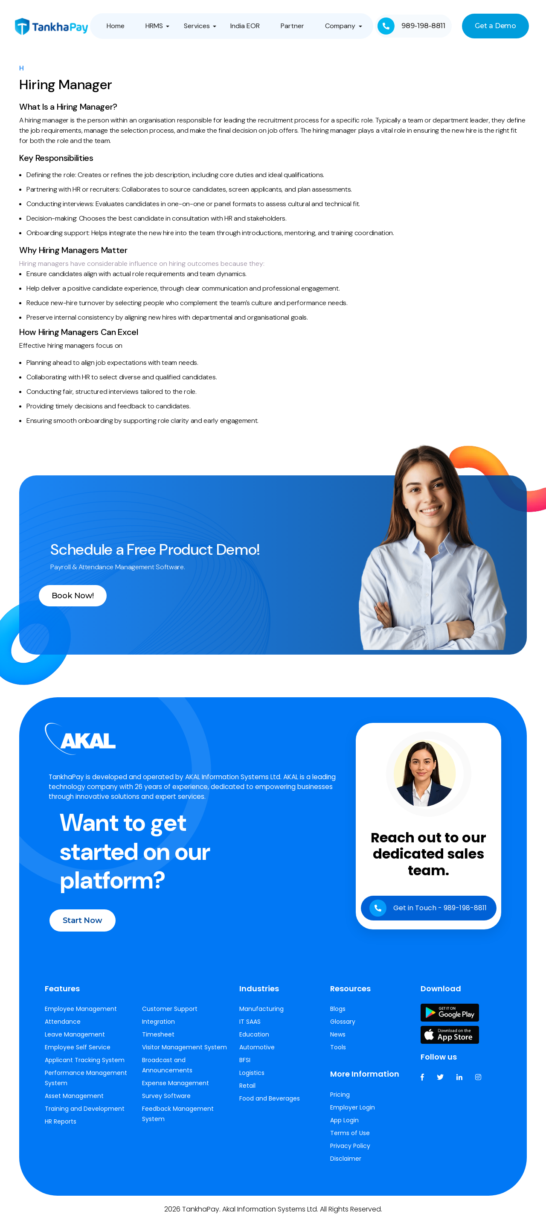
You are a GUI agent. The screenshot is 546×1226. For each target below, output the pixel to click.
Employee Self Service (77, 1052)
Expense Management (175, 1087)
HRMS (154, 25)
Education (254, 1039)
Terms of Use (350, 1137)
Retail (247, 1090)
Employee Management (81, 1013)
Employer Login (352, 1112)
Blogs (338, 1013)
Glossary (342, 1026)
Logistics (251, 1077)
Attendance (63, 1026)
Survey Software (166, 1100)
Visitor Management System (184, 1052)
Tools (338, 1052)
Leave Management (75, 1039)
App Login (344, 1125)
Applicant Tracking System (85, 1064)
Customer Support (169, 1013)
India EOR (245, 25)
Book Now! (84, 595)
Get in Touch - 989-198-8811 (427, 916)
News (338, 1039)
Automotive (257, 1052)
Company (339, 25)
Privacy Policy (350, 1150)
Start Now (93, 934)
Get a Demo (495, 26)
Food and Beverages (269, 1103)
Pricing (340, 1099)
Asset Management (74, 1100)
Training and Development (85, 1113)
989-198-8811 (411, 26)
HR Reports (60, 1126)
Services (197, 25)
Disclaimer (345, 1163)
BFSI (244, 1064)
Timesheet (158, 1039)
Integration (158, 1026)
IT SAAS (250, 1026)
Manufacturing (261, 1013)
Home (116, 25)
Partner (292, 25)
